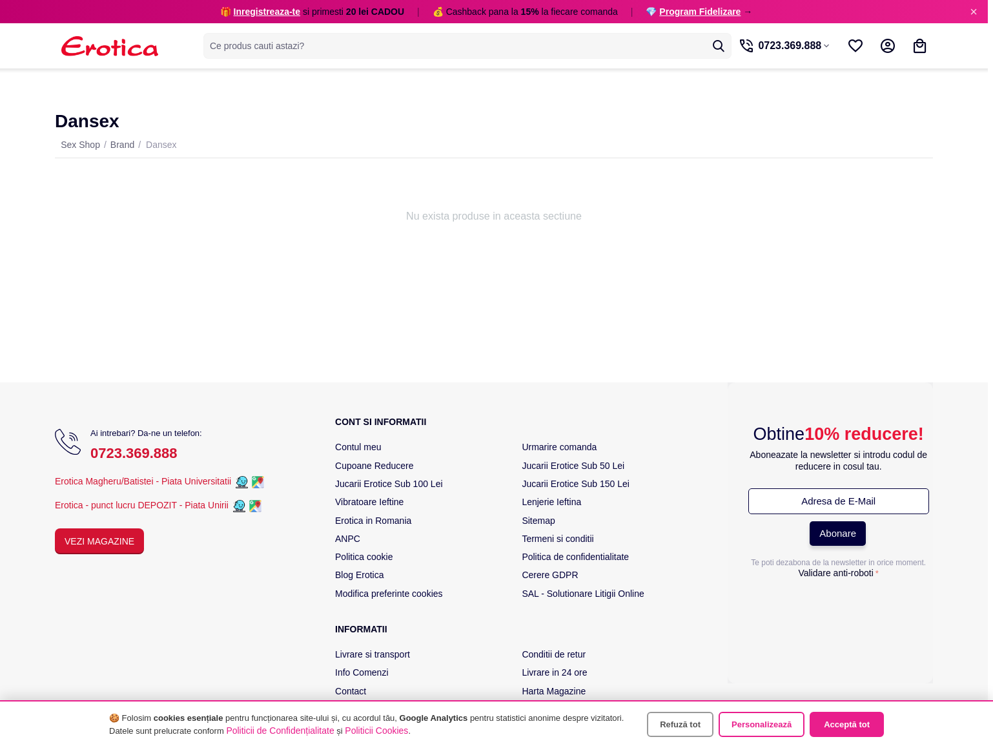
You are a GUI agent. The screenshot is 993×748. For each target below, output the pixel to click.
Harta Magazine (554, 691)
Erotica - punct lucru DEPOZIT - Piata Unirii (143, 505)
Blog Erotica (359, 575)
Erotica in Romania (373, 520)
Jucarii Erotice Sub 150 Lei (576, 484)
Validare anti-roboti (835, 573)
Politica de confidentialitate (575, 557)
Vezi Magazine (99, 541)
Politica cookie (364, 557)
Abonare (837, 533)
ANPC (347, 539)
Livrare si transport (372, 654)
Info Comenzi (361, 672)
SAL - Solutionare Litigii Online (583, 593)
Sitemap (538, 520)
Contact (350, 691)
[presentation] (839, 608)
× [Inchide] (974, 12)
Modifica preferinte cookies (389, 593)
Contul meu (358, 447)
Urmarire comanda (559, 447)
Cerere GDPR (550, 575)
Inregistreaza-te (267, 11)
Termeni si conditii (557, 539)
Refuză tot (680, 724)
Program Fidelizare (700, 11)
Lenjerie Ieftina (551, 502)
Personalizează (762, 724)
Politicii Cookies (376, 730)
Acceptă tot (847, 724)
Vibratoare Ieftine (369, 502)
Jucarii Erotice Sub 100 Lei (389, 484)
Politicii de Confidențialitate (280, 730)
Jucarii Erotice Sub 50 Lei (573, 466)
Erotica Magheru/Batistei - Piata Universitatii (143, 481)
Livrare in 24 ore (554, 672)
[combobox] (461, 46)
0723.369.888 (134, 453)
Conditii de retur (554, 654)
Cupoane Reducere (374, 466)
